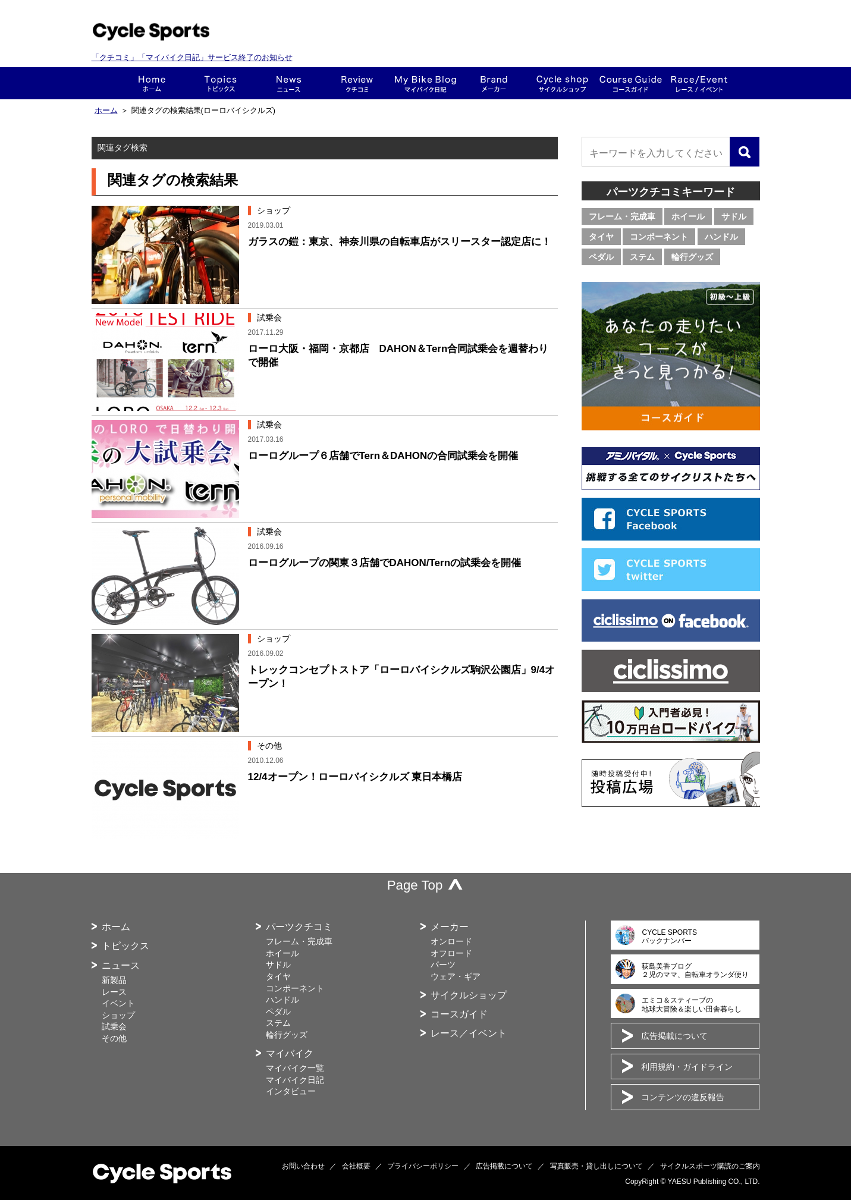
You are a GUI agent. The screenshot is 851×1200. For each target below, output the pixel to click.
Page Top (415, 885)
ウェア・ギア (456, 976)
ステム (642, 257)
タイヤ (601, 236)
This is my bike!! (425, 83)
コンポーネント (659, 236)
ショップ (562, 83)
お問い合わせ (303, 1166)
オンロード (451, 941)
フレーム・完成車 (622, 216)
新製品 (114, 980)
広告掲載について (674, 1036)
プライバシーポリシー (423, 1166)
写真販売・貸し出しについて (596, 1166)
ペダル (601, 257)
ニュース (289, 83)
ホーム (152, 83)
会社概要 (356, 1166)
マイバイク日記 (295, 1080)
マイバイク (289, 1053)
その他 (114, 1038)
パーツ (443, 964)
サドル (733, 216)
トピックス (220, 83)
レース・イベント (699, 83)
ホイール (688, 216)
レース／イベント (469, 1033)
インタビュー (291, 1091)
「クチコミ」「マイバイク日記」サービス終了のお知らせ (192, 57)
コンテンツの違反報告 (682, 1097)
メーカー (494, 83)
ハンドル (721, 236)
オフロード (451, 953)
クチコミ (357, 83)
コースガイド (630, 83)
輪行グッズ (692, 257)
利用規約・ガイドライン (687, 1067)
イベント (118, 1003)
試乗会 (114, 1026)
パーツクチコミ (299, 927)
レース (114, 992)
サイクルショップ (469, 995)
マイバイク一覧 (295, 1068)
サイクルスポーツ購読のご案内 (710, 1166)
